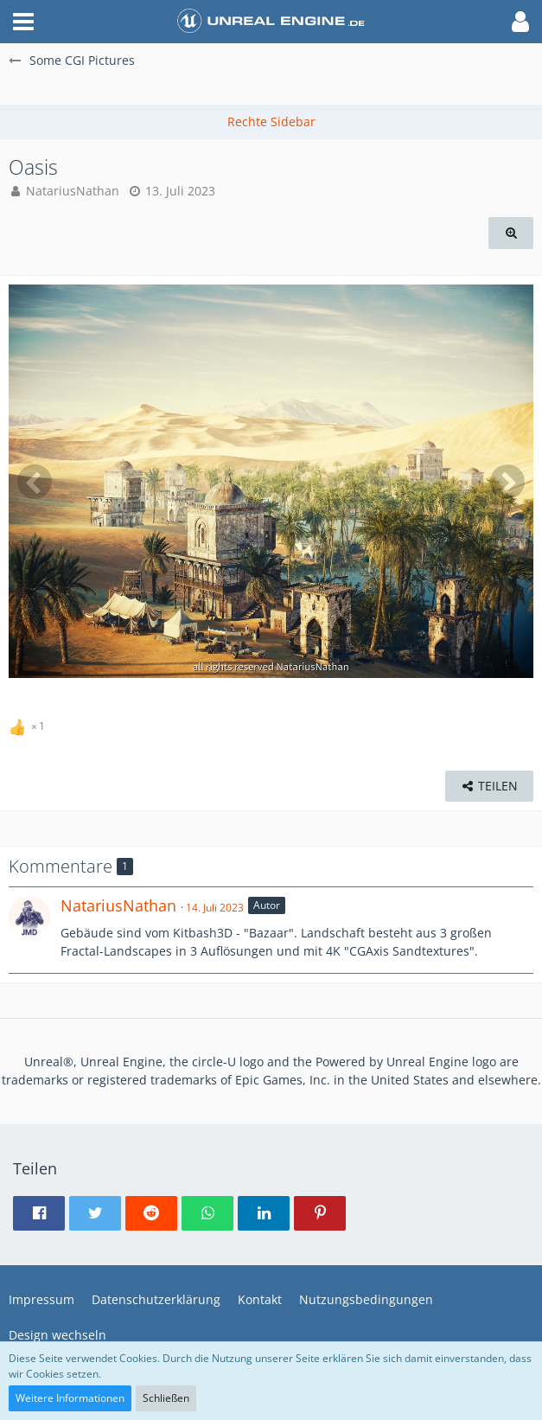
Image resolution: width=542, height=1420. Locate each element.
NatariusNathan (72, 190)
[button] (23, 21)
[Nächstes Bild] (507, 481)
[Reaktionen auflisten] (29, 724)
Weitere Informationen (70, 1398)
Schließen (166, 1398)
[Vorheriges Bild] (34, 481)
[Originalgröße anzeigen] (510, 233)
